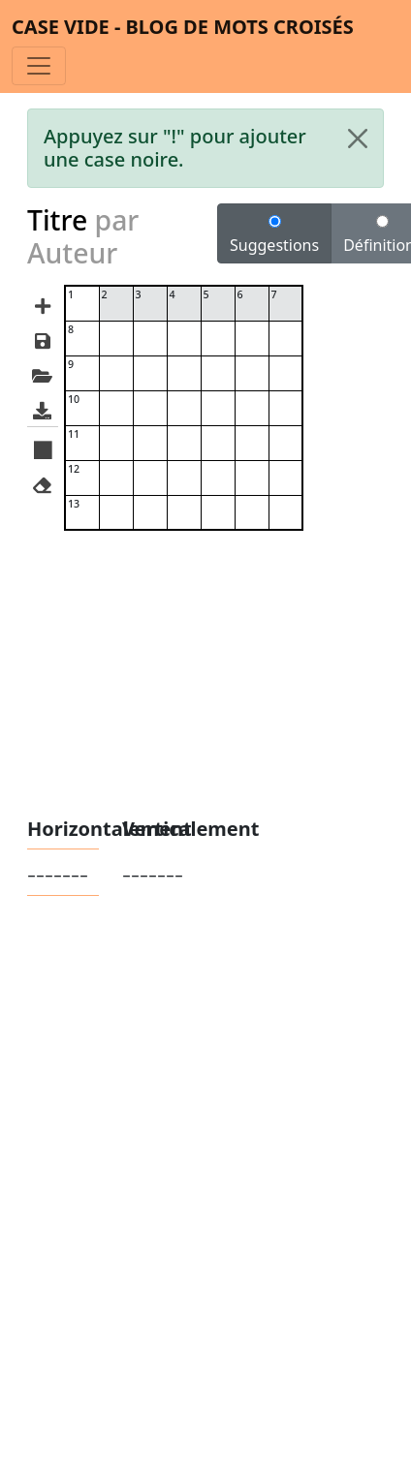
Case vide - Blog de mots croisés (183, 27)
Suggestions (274, 235)
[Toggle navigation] (39, 65)
